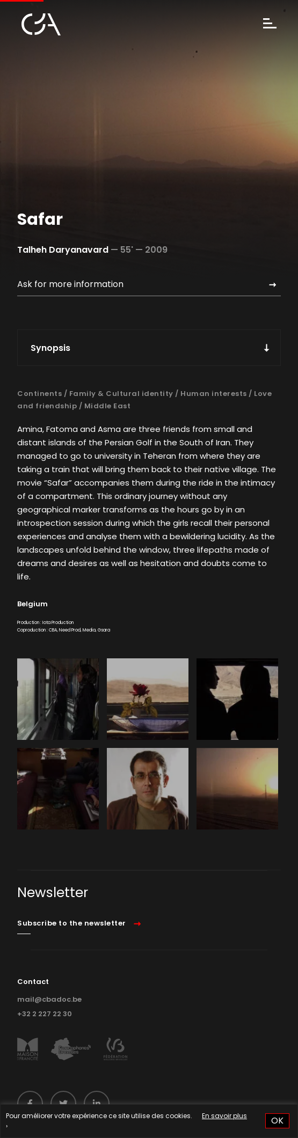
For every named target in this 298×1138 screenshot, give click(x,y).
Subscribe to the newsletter (71, 923)
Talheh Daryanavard (62, 250)
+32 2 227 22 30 (44, 1014)
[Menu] (270, 24)
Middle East (107, 406)
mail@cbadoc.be (49, 999)
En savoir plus (224, 1115)
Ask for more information (70, 284)
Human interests (213, 393)
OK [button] (277, 1120)
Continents (39, 393)
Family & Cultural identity (121, 393)
